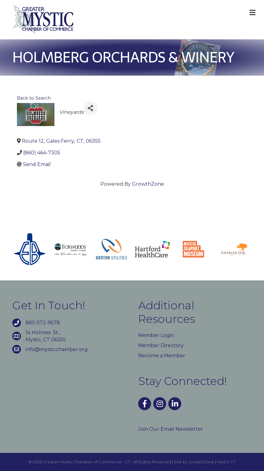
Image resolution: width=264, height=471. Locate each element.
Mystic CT (226, 461)
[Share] (91, 108)
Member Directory (161, 345)
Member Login (156, 335)
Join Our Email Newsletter (170, 429)
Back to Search (34, 98)
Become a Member (161, 355)
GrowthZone (148, 184)
